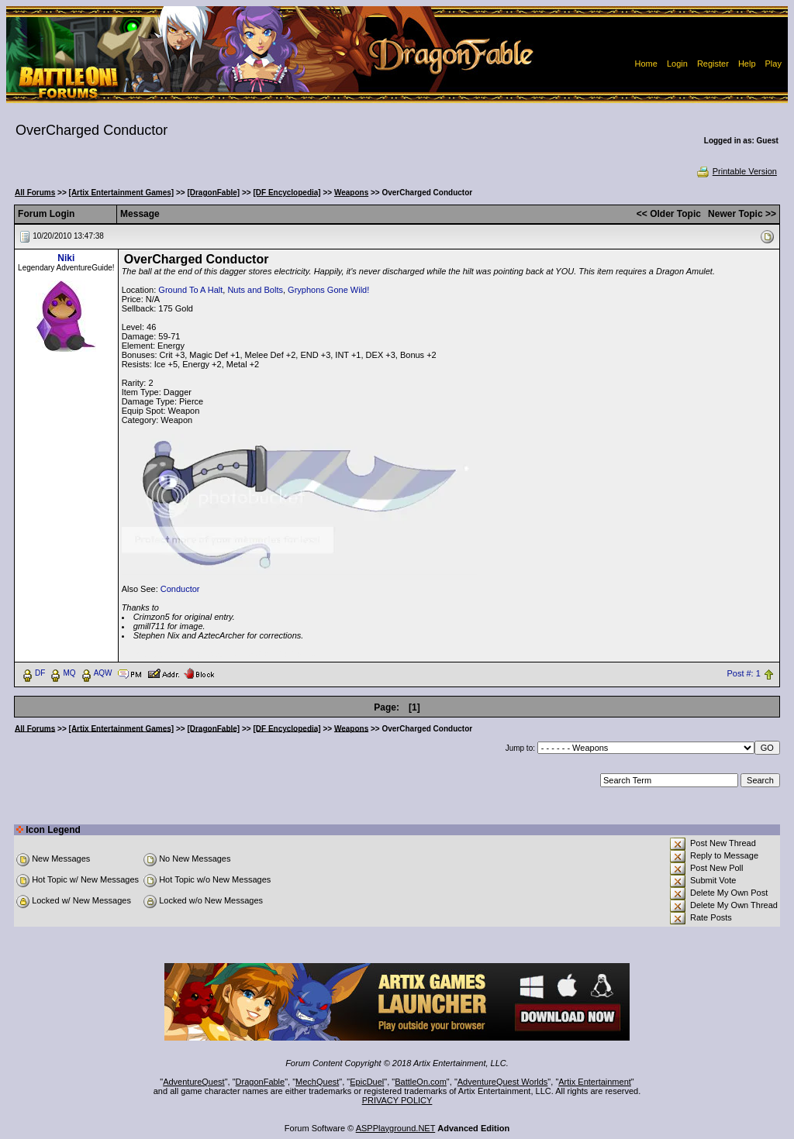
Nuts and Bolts (255, 289)
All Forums (35, 192)
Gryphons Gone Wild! (328, 289)
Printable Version (736, 171)
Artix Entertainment (594, 1081)
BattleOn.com (421, 1081)
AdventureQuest (194, 1081)
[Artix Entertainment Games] (121, 192)
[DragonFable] (213, 192)
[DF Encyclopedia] (286, 192)
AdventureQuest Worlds (502, 1081)
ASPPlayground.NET (396, 1128)
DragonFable (260, 1081)
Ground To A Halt (190, 289)
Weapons (351, 192)
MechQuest (317, 1081)
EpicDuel (367, 1081)
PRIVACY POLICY (397, 1100)
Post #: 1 (743, 673)
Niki (65, 258)
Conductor (180, 589)
